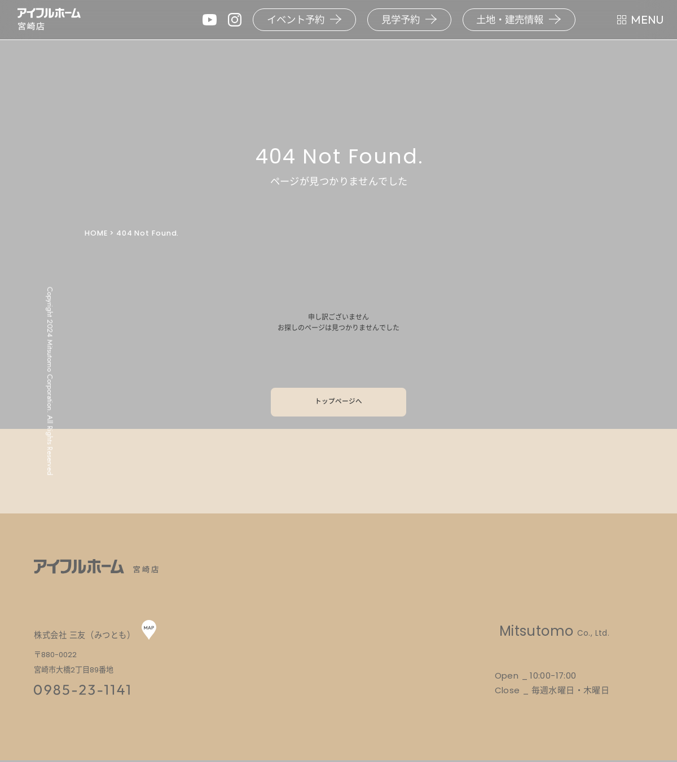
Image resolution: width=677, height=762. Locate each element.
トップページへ (338, 402)
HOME (96, 233)
